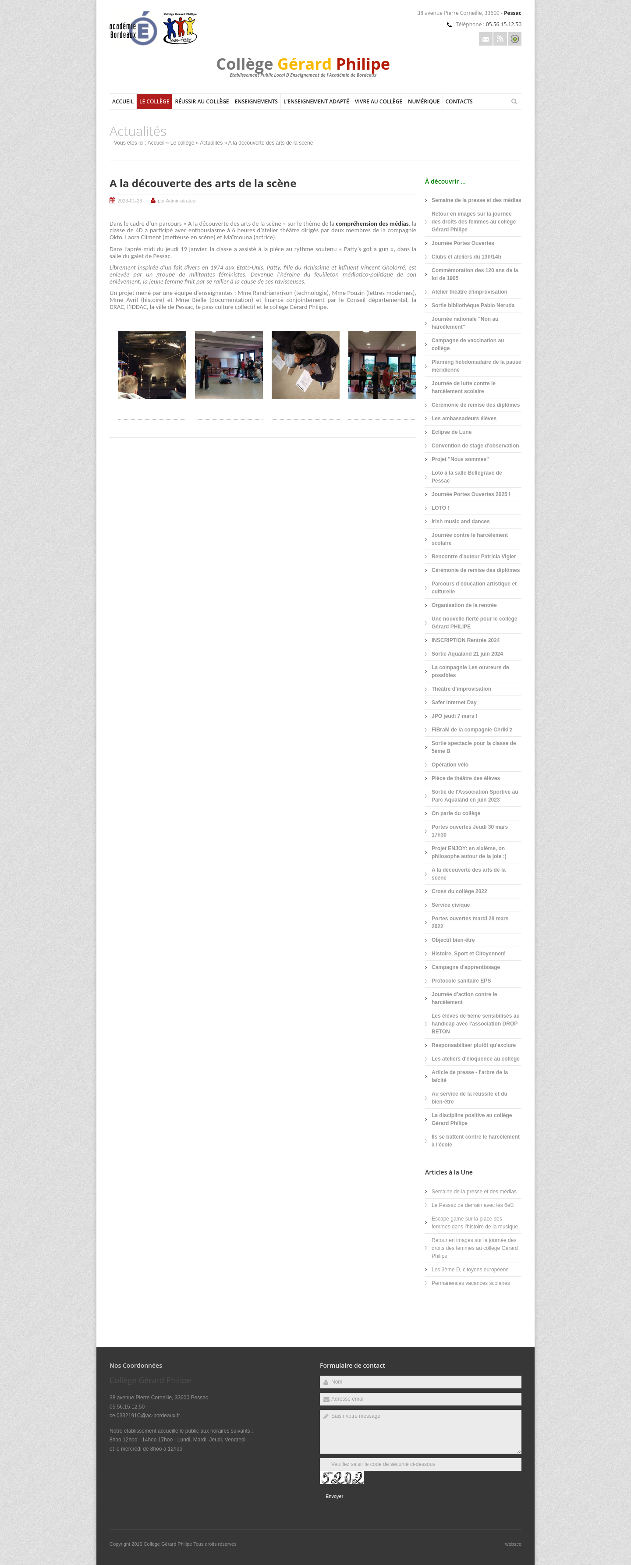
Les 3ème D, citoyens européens (470, 1270)
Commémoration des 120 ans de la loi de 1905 (475, 274)
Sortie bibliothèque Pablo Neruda (473, 305)
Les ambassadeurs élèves (464, 418)
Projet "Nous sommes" (460, 459)
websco (513, 1544)
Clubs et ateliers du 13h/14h (466, 257)
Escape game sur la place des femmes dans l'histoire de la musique (475, 1223)
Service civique (451, 905)
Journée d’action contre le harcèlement (464, 998)
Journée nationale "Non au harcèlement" (465, 323)
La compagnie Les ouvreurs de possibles (470, 671)
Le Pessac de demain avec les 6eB (473, 1205)
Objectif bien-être (453, 940)
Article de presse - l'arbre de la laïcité (470, 1076)
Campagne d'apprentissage (466, 967)
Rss (500, 39)
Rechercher (514, 101)
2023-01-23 (129, 200)
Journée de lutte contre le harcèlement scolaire (464, 387)
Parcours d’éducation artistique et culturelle (474, 588)
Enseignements (256, 101)
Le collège (154, 101)
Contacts (459, 101)
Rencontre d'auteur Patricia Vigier (474, 557)
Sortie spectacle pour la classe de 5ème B (474, 747)
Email (486, 39)
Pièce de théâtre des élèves (466, 778)
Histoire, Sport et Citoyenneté (469, 954)
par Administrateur (177, 200)
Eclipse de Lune (451, 432)
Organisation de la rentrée (464, 605)
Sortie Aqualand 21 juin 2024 (467, 654)
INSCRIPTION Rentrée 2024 (466, 640)
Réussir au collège (202, 101)
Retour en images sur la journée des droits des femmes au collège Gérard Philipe (474, 222)
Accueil (123, 101)
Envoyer (334, 1496)
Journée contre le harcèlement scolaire (470, 539)
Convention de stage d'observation (475, 446)
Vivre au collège (378, 101)
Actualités (211, 143)
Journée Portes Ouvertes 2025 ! (471, 494)
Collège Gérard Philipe (169, 1544)
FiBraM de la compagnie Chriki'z (472, 730)
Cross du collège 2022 (459, 891)
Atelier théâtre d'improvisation (469, 292)
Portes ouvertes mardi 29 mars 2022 (470, 923)
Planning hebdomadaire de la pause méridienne (476, 366)
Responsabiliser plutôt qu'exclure (474, 1045)
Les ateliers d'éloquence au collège (476, 1059)
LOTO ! (440, 508)
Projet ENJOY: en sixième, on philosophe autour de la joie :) (469, 852)
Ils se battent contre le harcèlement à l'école (476, 1141)
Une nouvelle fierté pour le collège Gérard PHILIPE (474, 623)
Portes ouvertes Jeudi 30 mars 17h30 (470, 831)
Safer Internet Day (454, 702)
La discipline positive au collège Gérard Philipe (472, 1119)
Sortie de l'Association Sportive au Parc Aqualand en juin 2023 (475, 796)
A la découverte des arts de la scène (203, 183)
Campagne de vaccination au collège (468, 344)
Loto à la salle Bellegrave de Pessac (467, 477)
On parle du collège (456, 813)
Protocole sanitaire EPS (461, 981)
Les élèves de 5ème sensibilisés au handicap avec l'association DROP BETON (476, 1024)
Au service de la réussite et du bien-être (469, 1098)
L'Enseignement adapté (316, 101)
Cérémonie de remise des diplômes (476, 405)
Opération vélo (450, 765)
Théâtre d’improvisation (461, 689)
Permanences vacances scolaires (471, 1283)
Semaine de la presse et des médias (476, 200)
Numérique (424, 101)
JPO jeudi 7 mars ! (455, 716)
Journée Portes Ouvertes (463, 243)
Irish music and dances (461, 521)
